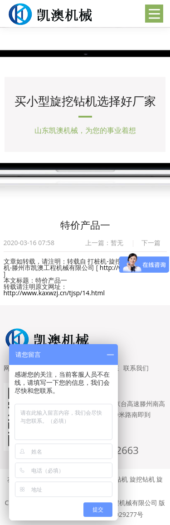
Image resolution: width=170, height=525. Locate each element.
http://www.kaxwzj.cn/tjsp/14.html (54, 293)
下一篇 (150, 242)
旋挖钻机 (142, 479)
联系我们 (136, 368)
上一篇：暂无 (104, 242)
